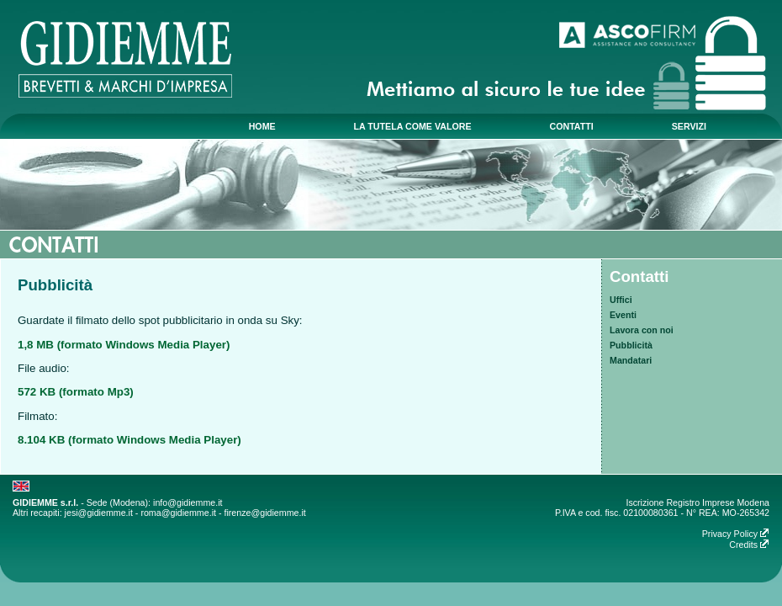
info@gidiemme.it (187, 502)
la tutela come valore (413, 126)
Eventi (623, 315)
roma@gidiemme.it (178, 513)
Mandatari (631, 360)
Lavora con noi (642, 330)
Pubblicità (631, 345)
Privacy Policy (735, 534)
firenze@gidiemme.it (264, 513)
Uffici (621, 300)
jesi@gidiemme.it (99, 513)
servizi (689, 126)
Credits (749, 545)
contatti (571, 126)
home (262, 126)
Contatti (639, 276)
